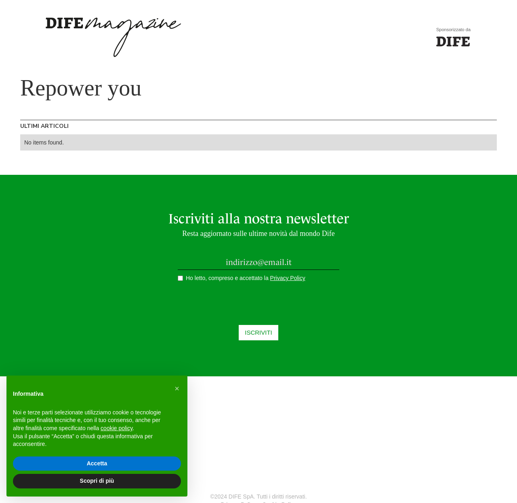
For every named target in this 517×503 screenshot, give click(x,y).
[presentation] (258, 306)
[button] (176, 388)
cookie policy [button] (116, 428)
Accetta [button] (97, 463)
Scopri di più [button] (97, 481)
